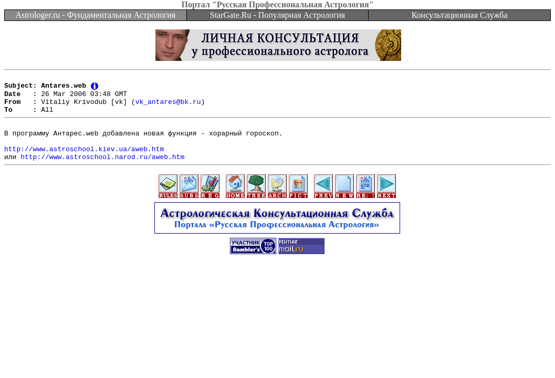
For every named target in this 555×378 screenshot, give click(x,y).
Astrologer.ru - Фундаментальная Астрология (95, 14)
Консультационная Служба (460, 14)
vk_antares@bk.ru (168, 107)
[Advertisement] (278, 300)
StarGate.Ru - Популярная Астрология (277, 14)
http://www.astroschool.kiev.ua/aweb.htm (84, 162)
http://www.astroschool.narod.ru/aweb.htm (102, 171)
